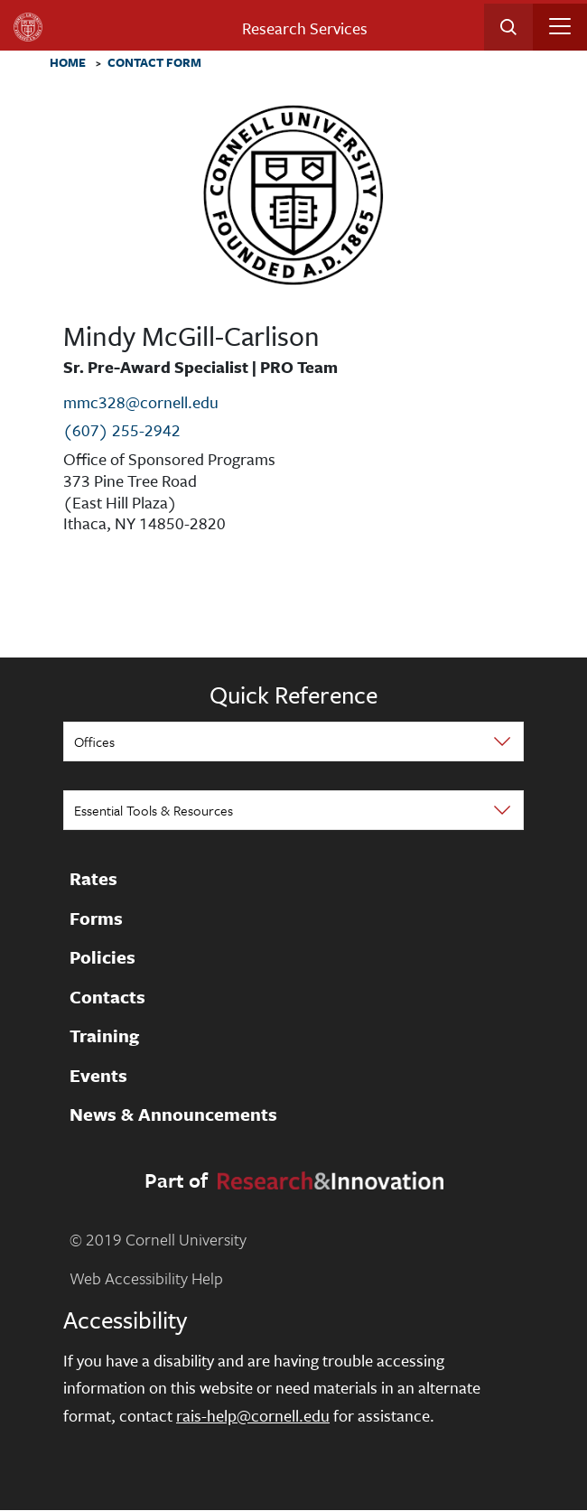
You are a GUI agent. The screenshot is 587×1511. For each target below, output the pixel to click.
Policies (102, 958)
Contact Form (154, 63)
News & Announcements (173, 1115)
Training (104, 1036)
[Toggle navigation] (559, 26)
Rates (93, 879)
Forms (96, 918)
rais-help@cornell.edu (253, 1415)
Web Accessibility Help (146, 1278)
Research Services (305, 28)
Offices (94, 741)
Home (68, 63)
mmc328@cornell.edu (141, 402)
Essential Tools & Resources (153, 810)
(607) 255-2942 (122, 430)
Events (98, 1075)
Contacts (107, 997)
